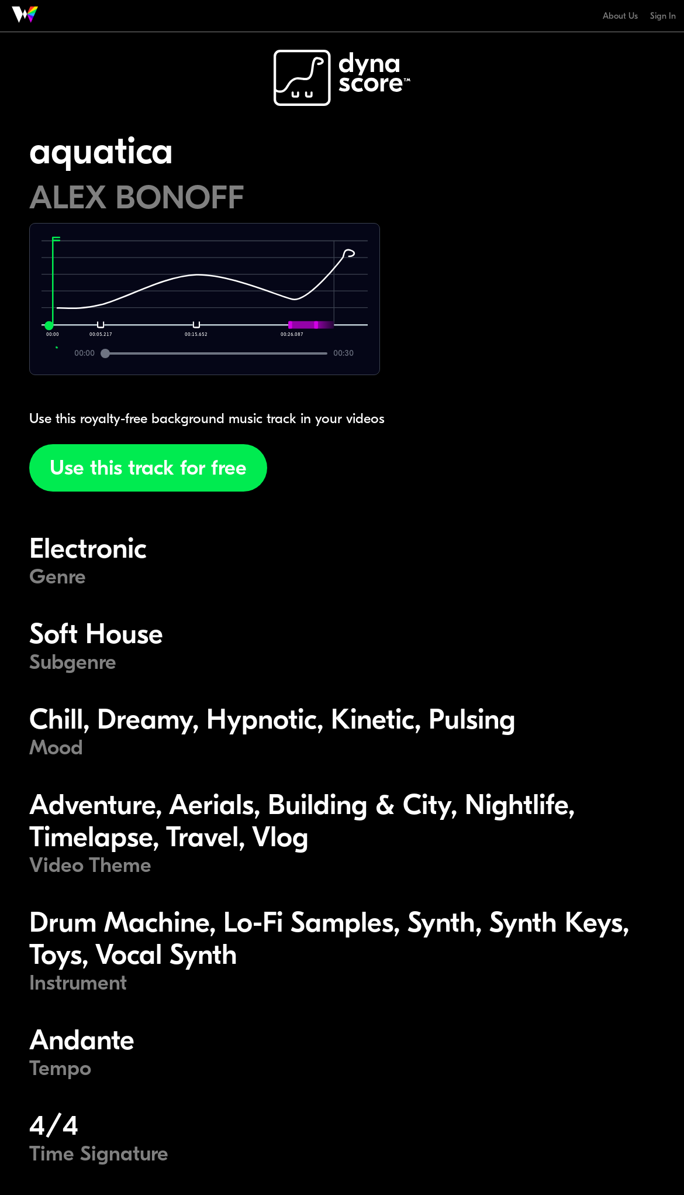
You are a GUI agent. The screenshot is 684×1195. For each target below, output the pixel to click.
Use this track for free (148, 468)
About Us (620, 16)
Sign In (663, 16)
